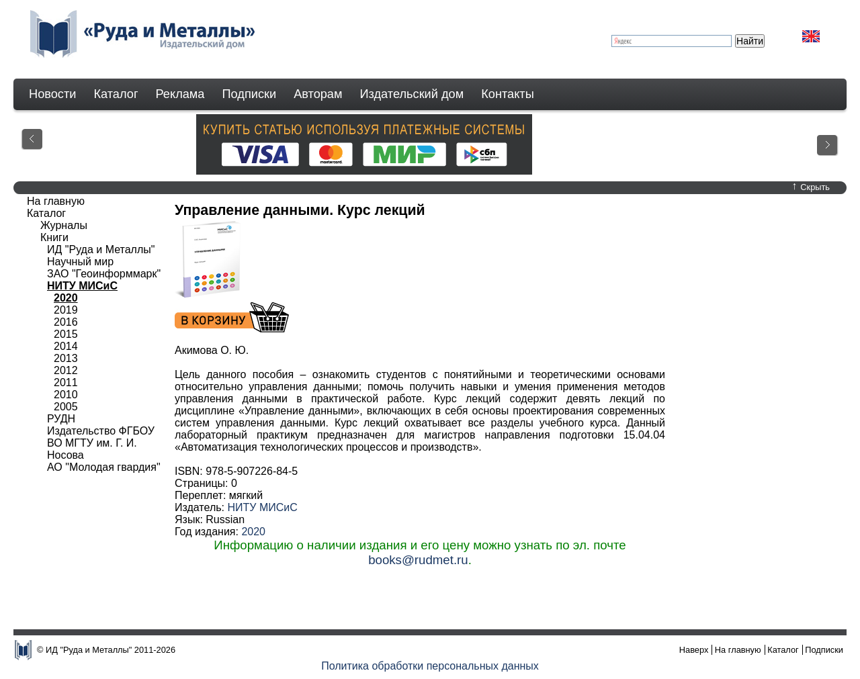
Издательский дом (412, 94)
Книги (54, 237)
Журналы (63, 225)
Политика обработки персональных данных (430, 666)
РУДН (61, 418)
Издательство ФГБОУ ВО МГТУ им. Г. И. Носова (101, 443)
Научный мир (80, 261)
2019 (66, 310)
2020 (253, 531)
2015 (66, 334)
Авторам (318, 94)
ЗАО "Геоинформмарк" (104, 273)
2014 (66, 346)
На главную (56, 201)
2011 (66, 382)
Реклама (180, 94)
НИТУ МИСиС (262, 507)
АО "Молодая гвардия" (104, 467)
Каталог (115, 94)
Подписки (249, 94)
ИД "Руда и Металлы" (101, 249)
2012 (66, 370)
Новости (52, 94)
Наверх (694, 650)
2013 (66, 358)
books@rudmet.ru (418, 560)
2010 (66, 394)
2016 (66, 322)
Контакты (507, 94)
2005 (66, 406)
